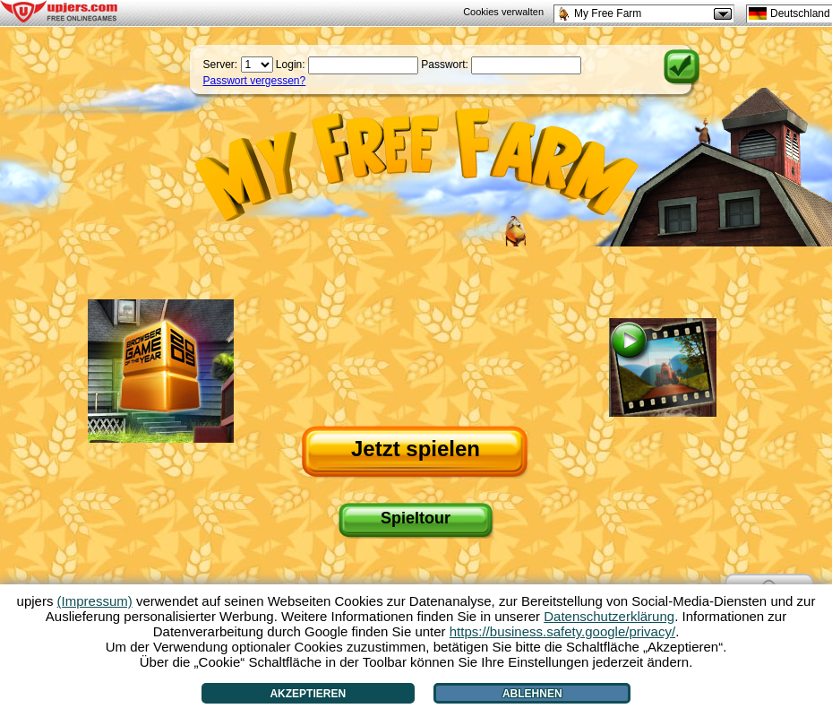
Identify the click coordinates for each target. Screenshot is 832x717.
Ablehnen (532, 693)
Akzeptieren (308, 693)
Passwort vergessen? (254, 80)
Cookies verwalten (503, 11)
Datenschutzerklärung (609, 616)
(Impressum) (95, 601)
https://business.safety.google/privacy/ (562, 631)
